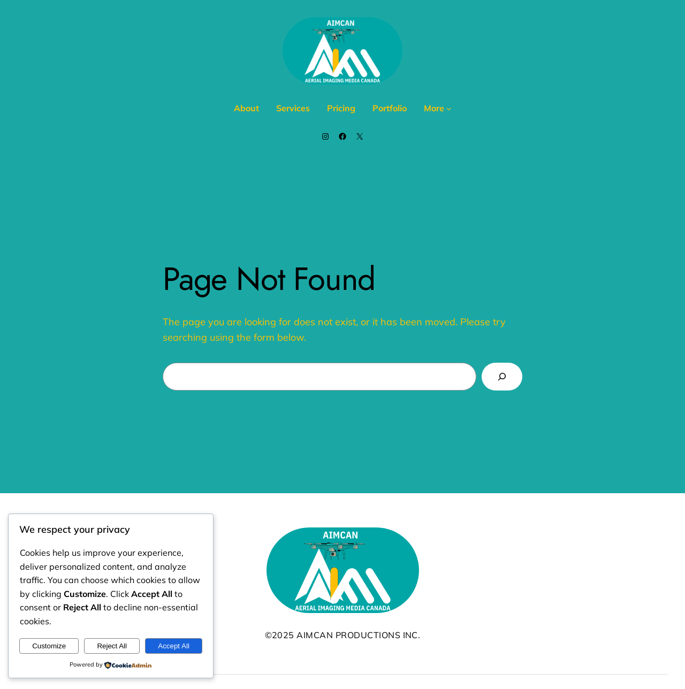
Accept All (173, 646)
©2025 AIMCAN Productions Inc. (343, 635)
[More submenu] (449, 108)
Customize (49, 646)
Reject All (112, 646)
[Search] (502, 377)
